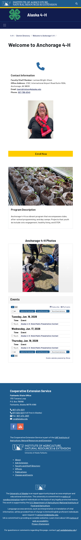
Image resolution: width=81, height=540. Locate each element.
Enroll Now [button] (40, 153)
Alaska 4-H (37, 14)
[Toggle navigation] (4, 25)
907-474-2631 (23, 416)
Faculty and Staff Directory (27, 466)
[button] (10, 268)
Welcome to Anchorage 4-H (44, 36)
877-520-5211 (18, 412)
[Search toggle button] (76, 3)
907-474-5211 (18, 409)
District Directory (23, 36)
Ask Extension (21, 462)
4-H (11, 36)
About (18, 459)
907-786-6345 (24, 92)
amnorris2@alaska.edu (47, 515)
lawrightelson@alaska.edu (29, 89)
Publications (21, 472)
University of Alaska (19, 493)
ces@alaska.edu (20, 419)
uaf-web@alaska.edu (66, 530)
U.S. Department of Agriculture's (44, 502)
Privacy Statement (40, 524)
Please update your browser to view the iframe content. (40, 332)
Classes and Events (24, 475)
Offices (18, 469)
